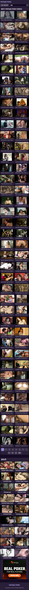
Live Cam (6, 5)
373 (16, 453)
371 (9, 453)
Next (19, 453)
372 (12, 453)
